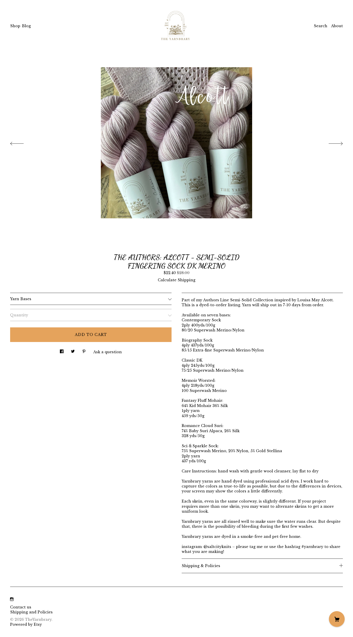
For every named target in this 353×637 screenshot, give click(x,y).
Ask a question (107, 352)
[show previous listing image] (21, 142)
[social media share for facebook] (61, 350)
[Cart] (337, 619)
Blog (26, 26)
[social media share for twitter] (73, 350)
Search (320, 26)
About (337, 26)
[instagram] (12, 599)
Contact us (20, 607)
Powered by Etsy (26, 624)
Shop (15, 26)
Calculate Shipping (176, 280)
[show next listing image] (331, 142)
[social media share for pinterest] (84, 350)
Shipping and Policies (31, 612)
